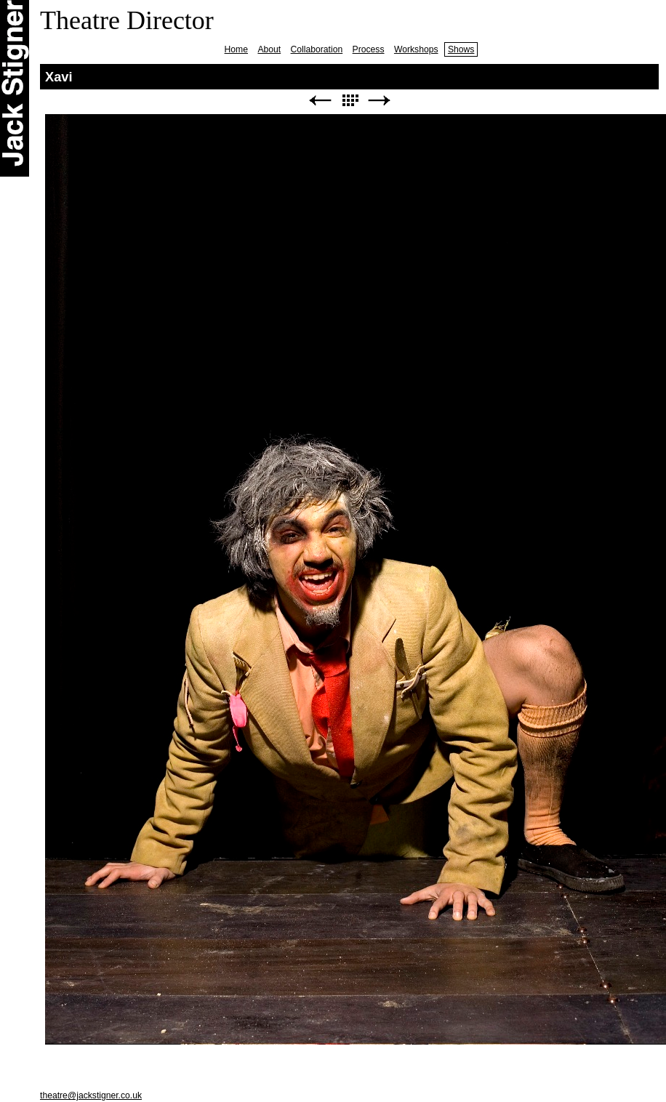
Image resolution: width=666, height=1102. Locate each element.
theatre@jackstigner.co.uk (91, 1095)
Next (379, 100)
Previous (320, 100)
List (349, 100)
